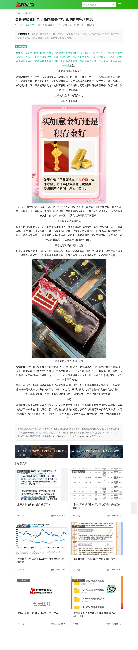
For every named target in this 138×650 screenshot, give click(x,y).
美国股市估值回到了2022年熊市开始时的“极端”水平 (40, 560)
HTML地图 (85, 642)
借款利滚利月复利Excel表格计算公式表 (37, 613)
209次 (76, 516)
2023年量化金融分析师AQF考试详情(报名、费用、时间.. (96, 615)
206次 (20, 624)
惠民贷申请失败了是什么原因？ (33, 504)
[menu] (119, 4)
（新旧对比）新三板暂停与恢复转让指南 (94, 558)
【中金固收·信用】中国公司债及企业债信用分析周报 (97, 506)
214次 (20, 516)
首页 (18, 13)
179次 (91, 25)
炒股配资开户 (27, 13)
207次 (20, 570)
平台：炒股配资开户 (24, 25)
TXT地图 (76, 642)
